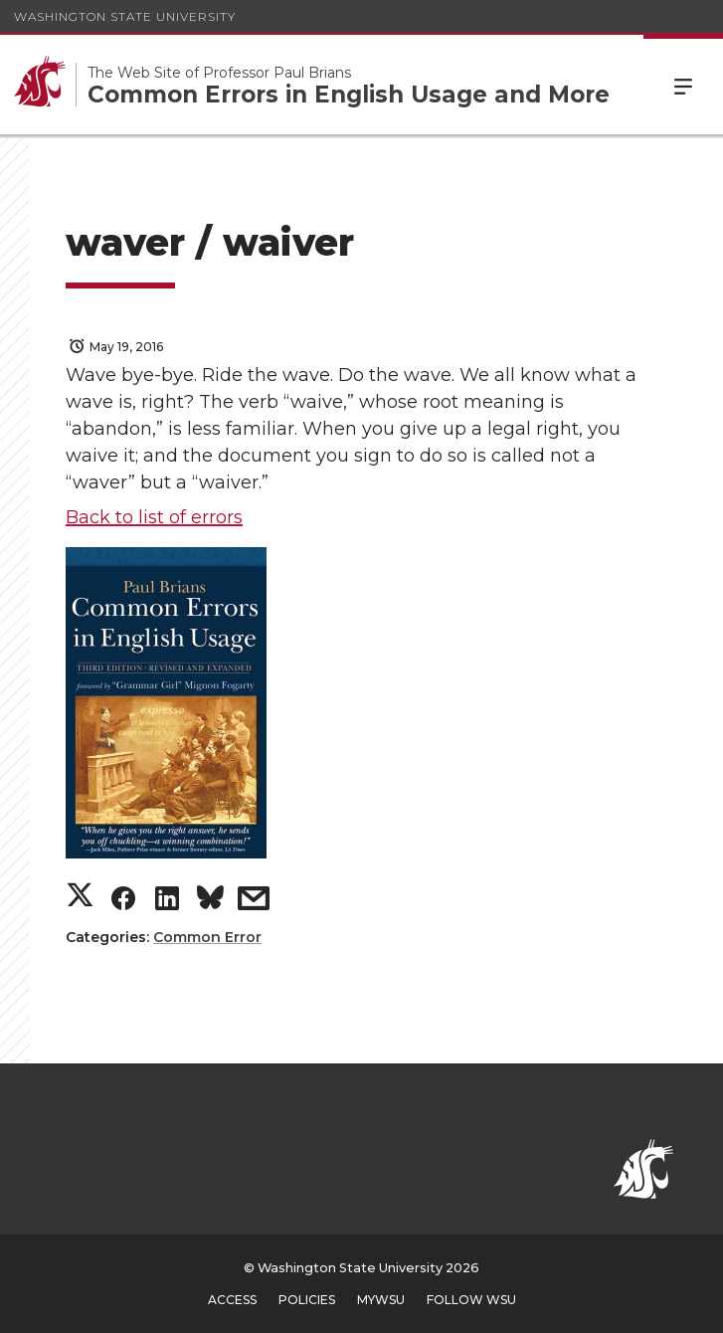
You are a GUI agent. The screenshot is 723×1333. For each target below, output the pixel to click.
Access (232, 1299)
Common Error (207, 937)
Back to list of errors (154, 517)
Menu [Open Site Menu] (683, 84)
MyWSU (381, 1299)
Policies (306, 1299)
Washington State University (125, 16)
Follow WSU (471, 1299)
